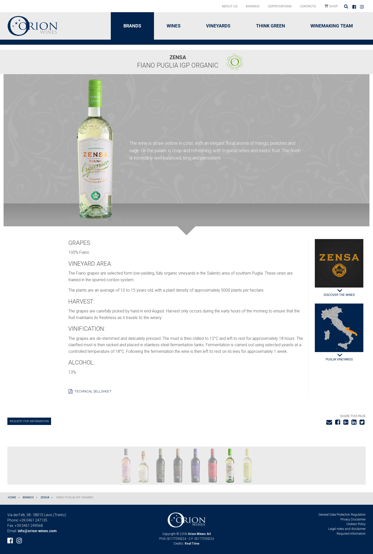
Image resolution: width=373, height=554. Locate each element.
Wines (174, 25)
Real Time (192, 543)
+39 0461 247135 (33, 520)
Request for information (29, 421)
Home (12, 497)
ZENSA (44, 497)
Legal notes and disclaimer (347, 529)
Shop (331, 6)
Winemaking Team (331, 25)
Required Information (351, 533)
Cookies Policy (356, 524)
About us (230, 6)
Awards (253, 6)
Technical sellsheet (90, 391)
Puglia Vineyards (339, 359)
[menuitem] (230, 6)
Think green (270, 25)
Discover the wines (339, 295)
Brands (132, 25)
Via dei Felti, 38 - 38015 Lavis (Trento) (36, 515)
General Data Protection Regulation (342, 514)
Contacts (308, 6)
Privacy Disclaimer (353, 519)
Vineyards (218, 25)
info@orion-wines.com (37, 531)
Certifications (280, 6)
